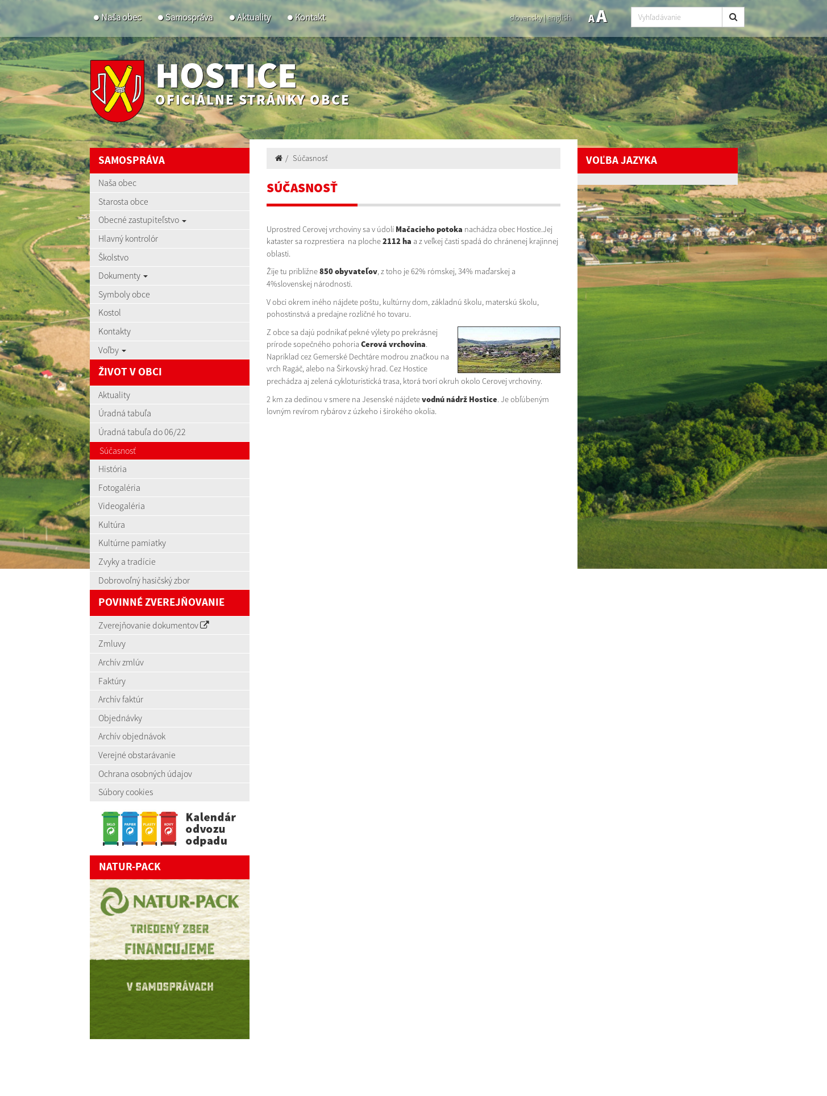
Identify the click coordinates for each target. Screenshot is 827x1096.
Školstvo (113, 257)
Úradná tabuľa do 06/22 (142, 431)
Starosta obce (123, 201)
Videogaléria (121, 505)
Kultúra (111, 524)
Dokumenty (123, 275)
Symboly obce (124, 294)
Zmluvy (112, 643)
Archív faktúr (120, 699)
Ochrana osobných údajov (145, 773)
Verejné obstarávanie (137, 754)
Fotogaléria (119, 487)
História (112, 468)
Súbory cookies (125, 791)
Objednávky (120, 717)
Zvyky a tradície (127, 561)
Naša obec (121, 17)
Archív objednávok (131, 736)
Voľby (112, 349)
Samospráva (189, 17)
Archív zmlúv (121, 662)
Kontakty (114, 331)
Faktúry (112, 680)
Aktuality (254, 17)
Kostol (109, 312)
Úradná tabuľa (124, 413)
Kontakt (310, 17)
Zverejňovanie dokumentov (153, 625)
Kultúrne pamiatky (132, 542)
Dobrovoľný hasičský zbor (144, 580)
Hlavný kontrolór (128, 238)
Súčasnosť (117, 450)
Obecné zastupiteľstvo (142, 219)
